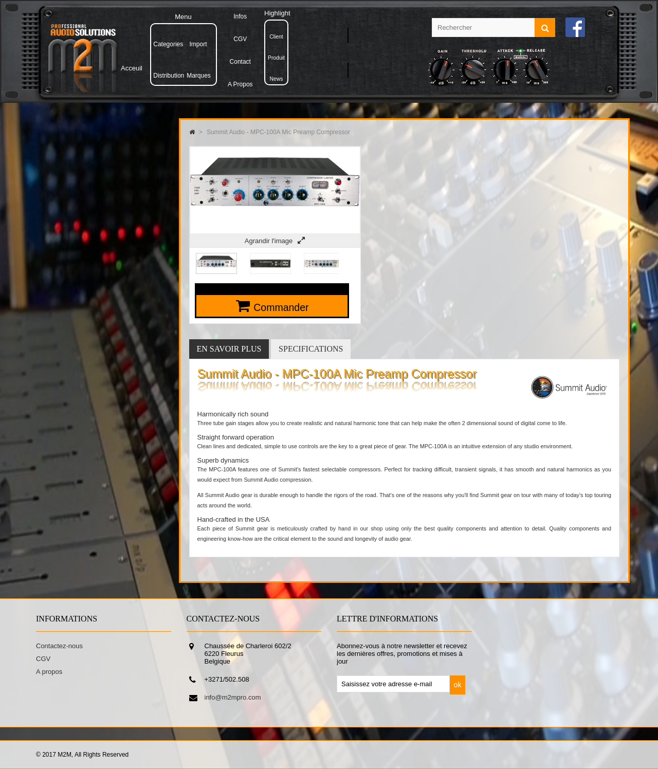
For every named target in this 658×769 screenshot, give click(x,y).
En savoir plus (229, 348)
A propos (49, 671)
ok (458, 685)
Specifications (311, 348)
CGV (43, 659)
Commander (280, 307)
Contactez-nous (59, 646)
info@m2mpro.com (233, 697)
